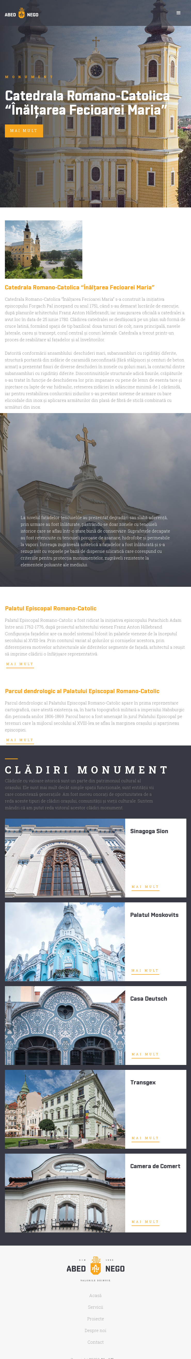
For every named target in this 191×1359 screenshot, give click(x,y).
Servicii (95, 1307)
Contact (95, 1342)
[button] (178, 13)
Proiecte (95, 1318)
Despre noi (95, 1330)
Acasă (95, 1295)
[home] (21, 13)
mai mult (24, 130)
